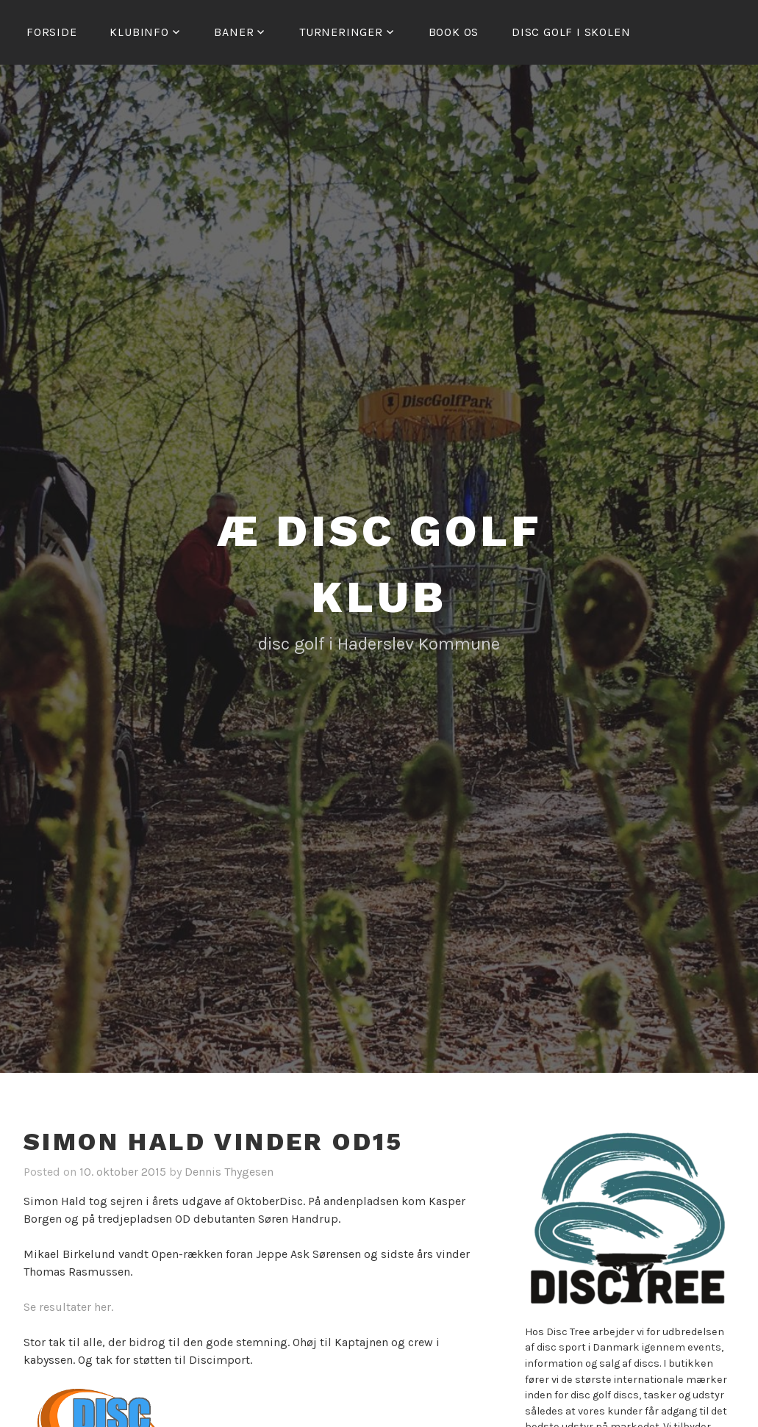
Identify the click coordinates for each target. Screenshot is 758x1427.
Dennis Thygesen (229, 1172)
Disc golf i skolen (571, 32)
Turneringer (341, 32)
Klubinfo (139, 32)
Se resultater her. (68, 1307)
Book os (454, 32)
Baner (234, 32)
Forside (51, 32)
